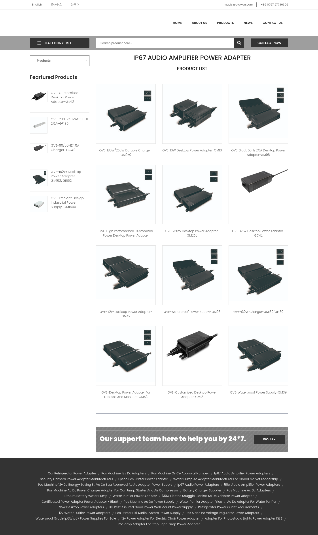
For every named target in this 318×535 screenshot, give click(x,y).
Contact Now (269, 43)
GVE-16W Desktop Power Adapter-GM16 (192, 150)
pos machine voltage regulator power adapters (222, 513)
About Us (199, 23)
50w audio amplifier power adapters (252, 484)
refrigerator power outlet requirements (228, 507)
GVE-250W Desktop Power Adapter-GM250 (192, 233)
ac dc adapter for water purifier (251, 501)
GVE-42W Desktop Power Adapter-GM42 (126, 314)
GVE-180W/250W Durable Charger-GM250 (125, 152)
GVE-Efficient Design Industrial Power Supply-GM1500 (67, 202)
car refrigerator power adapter (72, 473)
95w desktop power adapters (81, 507)
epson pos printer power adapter (143, 479)
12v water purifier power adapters (84, 513)
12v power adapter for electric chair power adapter (160, 518)
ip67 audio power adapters (198, 484)
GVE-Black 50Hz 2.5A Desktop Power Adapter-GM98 (258, 152)
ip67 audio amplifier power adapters (242, 473)
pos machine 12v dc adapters (123, 473)
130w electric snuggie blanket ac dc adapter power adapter (208, 496)
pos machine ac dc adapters (249, 490)
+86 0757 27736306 (274, 4)
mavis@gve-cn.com (238, 4)
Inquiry (269, 439)
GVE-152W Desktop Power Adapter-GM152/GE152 (66, 176)
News (248, 23)
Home (177, 23)
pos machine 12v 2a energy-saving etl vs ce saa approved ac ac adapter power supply (105, 484)
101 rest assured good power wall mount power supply (151, 507)
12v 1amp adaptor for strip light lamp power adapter (159, 524)
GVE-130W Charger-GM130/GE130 (258, 312)
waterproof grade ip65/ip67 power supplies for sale (76, 518)
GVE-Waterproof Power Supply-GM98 (192, 312)
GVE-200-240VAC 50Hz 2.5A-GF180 (69, 121)
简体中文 (56, 4)
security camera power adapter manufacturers (76, 479)
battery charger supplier (202, 490)
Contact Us (273, 23)
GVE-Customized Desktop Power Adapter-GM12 (64, 97)
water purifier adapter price (201, 501)
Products (225, 23)
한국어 (75, 4)
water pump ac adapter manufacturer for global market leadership (225, 479)
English (37, 4)
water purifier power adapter (135, 496)
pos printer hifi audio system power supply (147, 513)
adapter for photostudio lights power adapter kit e (243, 518)
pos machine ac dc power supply (149, 501)
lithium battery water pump (86, 496)
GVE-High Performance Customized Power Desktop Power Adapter (126, 233)
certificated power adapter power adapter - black (80, 501)
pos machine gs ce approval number (180, 473)
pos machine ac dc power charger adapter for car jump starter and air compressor (112, 490)
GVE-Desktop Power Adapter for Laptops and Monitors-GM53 (125, 394)
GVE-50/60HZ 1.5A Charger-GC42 (65, 147)
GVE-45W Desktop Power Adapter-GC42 (258, 233)
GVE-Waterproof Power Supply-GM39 (258, 392)
